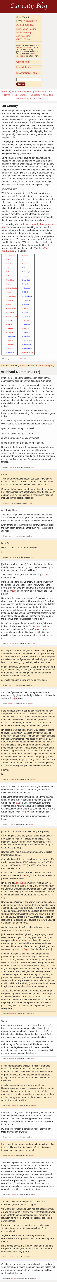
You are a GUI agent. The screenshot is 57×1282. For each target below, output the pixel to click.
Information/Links (26, 73)
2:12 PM (12, 643)
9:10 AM (15, 1278)
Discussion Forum (26, 29)
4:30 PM (13, 1105)
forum (22, 365)
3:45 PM (12, 1058)
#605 (33, 1013)
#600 (33, 643)
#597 (30, 503)
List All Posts (24, 67)
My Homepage (24, 32)
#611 (32, 1257)
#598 (31, 536)
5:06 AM (11, 467)
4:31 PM (10, 1137)
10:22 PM (11, 1257)
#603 (33, 779)
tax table (20, 883)
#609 (31, 1155)
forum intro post (45, 365)
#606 (33, 1058)
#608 (31, 1137)
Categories (22, 62)
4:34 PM (13, 1194)
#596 (32, 467)
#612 (35, 1278)
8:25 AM (10, 703)
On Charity (10, 106)
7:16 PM (10, 536)
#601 (31, 685)
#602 (31, 703)
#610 (34, 1194)
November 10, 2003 (19, 359)
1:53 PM (12, 779)
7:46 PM (10, 685)
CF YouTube (23, 39)
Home (7, 95)
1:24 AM (11, 557)
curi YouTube (23, 36)
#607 (34, 1105)
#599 (32, 557)
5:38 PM (9, 503)
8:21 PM (10, 1155)
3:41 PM (12, 1013)
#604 (31, 824)
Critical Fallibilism (25, 25)
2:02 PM (10, 824)
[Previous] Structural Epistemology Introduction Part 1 (28, 91)
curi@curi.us (30, 21)
